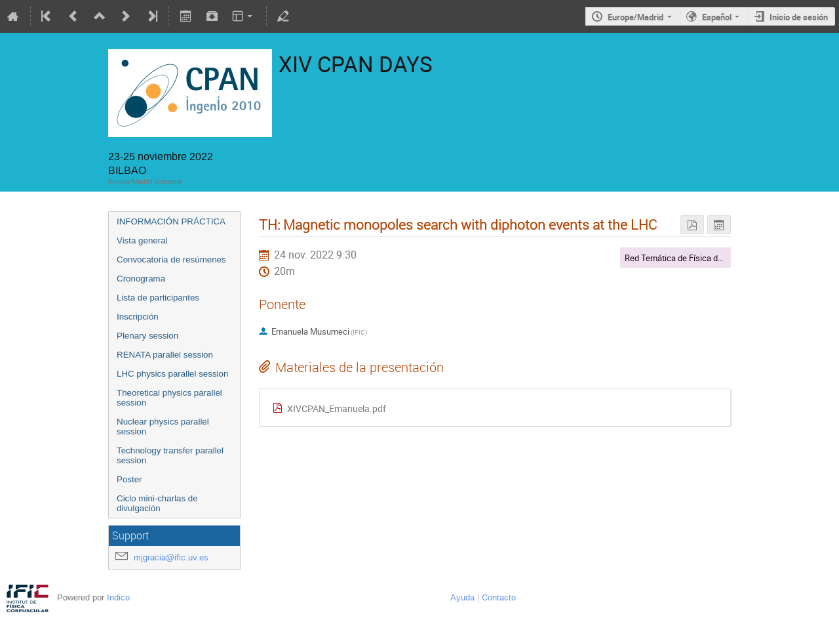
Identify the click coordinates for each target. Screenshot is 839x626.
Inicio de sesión (799, 17)
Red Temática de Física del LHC (683, 258)
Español (717, 17)
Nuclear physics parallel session (163, 426)
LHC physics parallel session (172, 374)
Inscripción (138, 317)
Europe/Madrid (635, 17)
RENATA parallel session (165, 355)
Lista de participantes (158, 298)
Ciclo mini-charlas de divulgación (157, 503)
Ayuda (462, 597)
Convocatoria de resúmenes (171, 259)
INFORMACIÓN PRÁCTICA (171, 221)
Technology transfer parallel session (170, 455)
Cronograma (141, 278)
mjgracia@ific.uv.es (171, 557)
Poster (129, 479)
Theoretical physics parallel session (169, 397)
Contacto (499, 597)
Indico (118, 597)
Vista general (142, 240)
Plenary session (147, 336)
